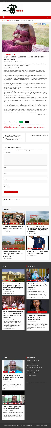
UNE (15, 54)
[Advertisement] (13, 344)
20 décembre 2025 (7, 319)
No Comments (19, 61)
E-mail (5, 173)
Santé (10, 280)
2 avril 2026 (5, 231)
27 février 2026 (30, 255)
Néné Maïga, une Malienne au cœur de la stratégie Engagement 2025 (37, 317)
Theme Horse (29, 425)
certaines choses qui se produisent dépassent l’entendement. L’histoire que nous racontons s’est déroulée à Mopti (24, 126)
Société (11, 54)
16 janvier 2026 (6, 410)
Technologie (36, 280)
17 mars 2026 (30, 233)
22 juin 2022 (30, 321)
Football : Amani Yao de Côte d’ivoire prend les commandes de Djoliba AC (13, 377)
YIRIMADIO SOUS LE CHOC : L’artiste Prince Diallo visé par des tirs (37, 252)
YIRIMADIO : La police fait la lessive (38, 135)
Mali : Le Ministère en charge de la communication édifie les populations (37, 286)
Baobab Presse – (15, 425)
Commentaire (7, 152)
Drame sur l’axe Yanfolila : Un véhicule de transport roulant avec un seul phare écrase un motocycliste (13, 254)
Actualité (6, 54)
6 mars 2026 (5, 258)
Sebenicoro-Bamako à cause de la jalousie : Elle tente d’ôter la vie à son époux (13, 228)
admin (13, 61)
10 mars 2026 (6, 381)
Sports (10, 371)
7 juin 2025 (29, 289)
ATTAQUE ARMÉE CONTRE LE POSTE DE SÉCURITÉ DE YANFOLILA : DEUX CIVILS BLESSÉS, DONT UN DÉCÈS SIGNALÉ (37, 229)
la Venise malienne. (8, 127)
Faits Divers (11, 223)
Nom (5, 167)
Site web (5, 179)
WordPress (44, 425)
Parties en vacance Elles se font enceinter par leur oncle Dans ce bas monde (28, 127)
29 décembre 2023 (8, 61)
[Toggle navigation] (3, 17)
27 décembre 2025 (7, 291)
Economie (30, 311)
